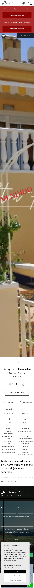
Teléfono (4, 508)
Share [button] (8, 402)
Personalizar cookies (15, 576)
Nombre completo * (7, 500)
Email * (20, 508)
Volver (17, 363)
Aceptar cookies (15, 572)
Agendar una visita (17, 393)
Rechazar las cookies (15, 580)
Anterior (5, 193)
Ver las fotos (25, 35)
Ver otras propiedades (17, 15)
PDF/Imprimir (25, 402)
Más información (8, 481)
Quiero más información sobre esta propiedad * (15, 517)
